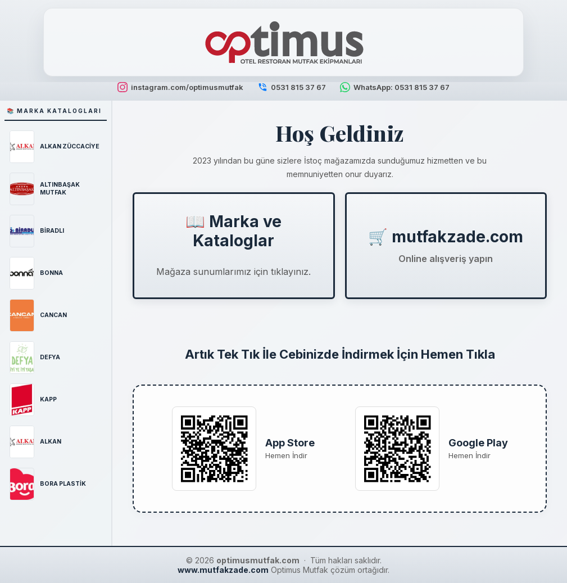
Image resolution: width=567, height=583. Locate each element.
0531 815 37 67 (291, 87)
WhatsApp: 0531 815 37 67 (395, 87)
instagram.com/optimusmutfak (180, 87)
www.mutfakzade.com (223, 570)
